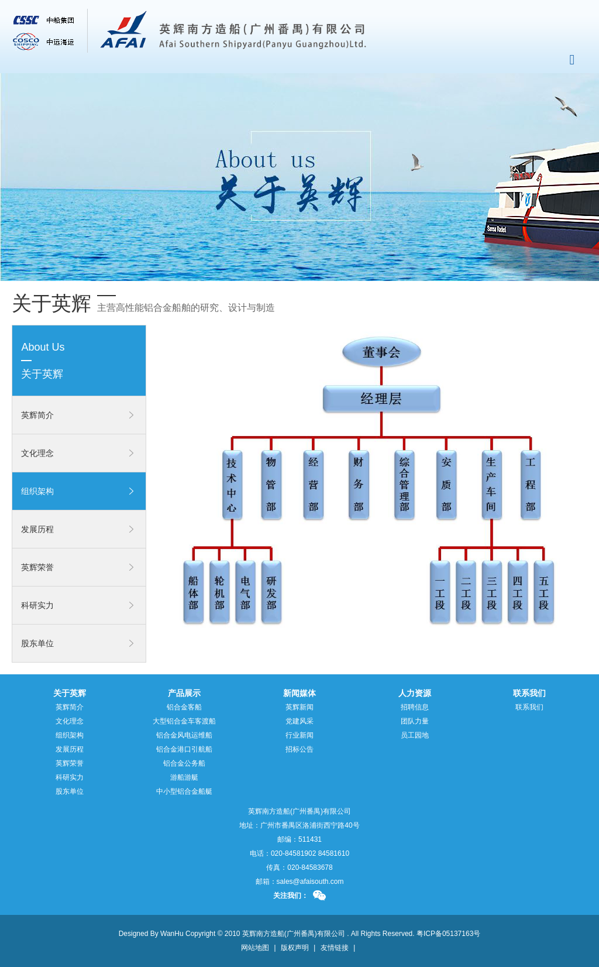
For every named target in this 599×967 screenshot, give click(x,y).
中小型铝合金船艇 (184, 791)
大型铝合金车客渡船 (184, 721)
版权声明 (295, 948)
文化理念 (37, 453)
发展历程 (37, 529)
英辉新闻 (299, 707)
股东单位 (37, 643)
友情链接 (335, 948)
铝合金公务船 (184, 763)
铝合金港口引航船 (184, 749)
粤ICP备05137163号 (448, 934)
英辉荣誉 (37, 567)
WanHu (172, 934)
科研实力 (37, 605)
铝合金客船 (184, 707)
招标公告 (299, 749)
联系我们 (529, 707)
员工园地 (415, 735)
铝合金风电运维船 (184, 735)
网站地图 (255, 948)
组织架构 (37, 491)
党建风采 (299, 721)
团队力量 (415, 721)
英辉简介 (37, 415)
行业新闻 (299, 735)
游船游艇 (184, 777)
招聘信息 (415, 707)
